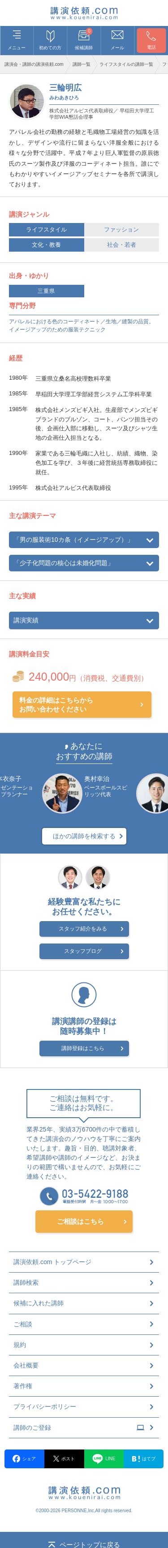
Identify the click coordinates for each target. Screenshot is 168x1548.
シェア (24, 1458)
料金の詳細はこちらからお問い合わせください (56, 704)
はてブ (143, 1459)
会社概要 (26, 1365)
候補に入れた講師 (38, 1303)
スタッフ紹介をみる (83, 929)
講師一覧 (81, 64)
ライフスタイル (46, 229)
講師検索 (26, 1282)
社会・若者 (121, 244)
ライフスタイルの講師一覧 (126, 64)
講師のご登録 (78, 1427)
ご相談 (22, 1324)
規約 (19, 1344)
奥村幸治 (96, 778)
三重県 (46, 291)
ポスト (64, 1459)
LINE (103, 1459)
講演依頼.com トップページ (52, 1261)
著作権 (22, 1385)
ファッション (121, 229)
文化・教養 (46, 244)
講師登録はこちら (82, 1048)
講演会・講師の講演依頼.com (34, 64)
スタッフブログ (83, 951)
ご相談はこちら (80, 1221)
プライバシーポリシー (44, 1406)
